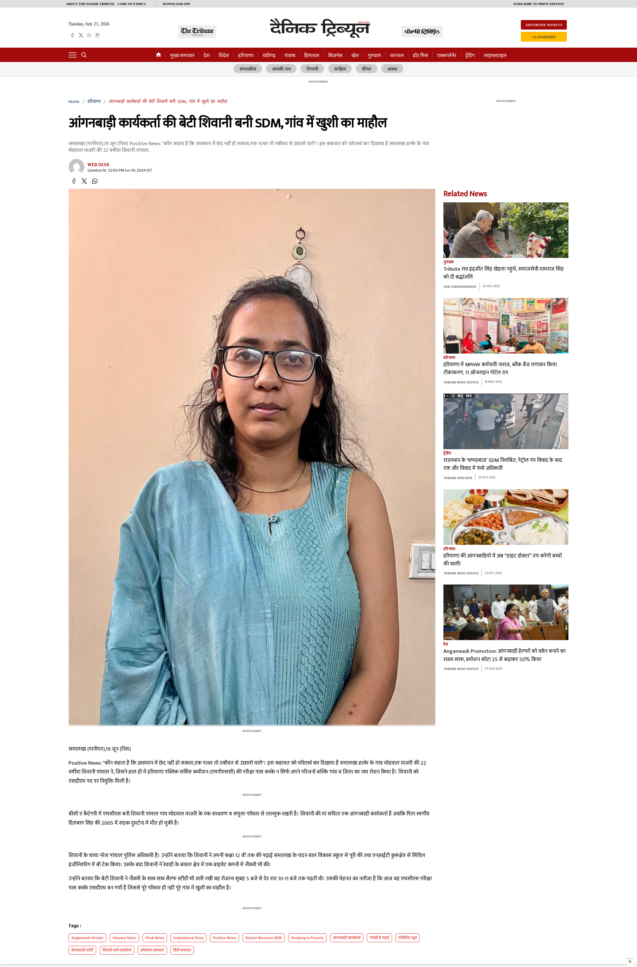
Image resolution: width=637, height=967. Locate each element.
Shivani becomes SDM (263, 938)
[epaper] (97, 35)
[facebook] (72, 35)
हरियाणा (246, 55)
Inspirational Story (188, 938)
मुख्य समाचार (182, 55)
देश (206, 55)
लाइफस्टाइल (495, 55)
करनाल (397, 55)
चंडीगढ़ (268, 55)
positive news (224, 938)
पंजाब (289, 55)
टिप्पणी (313, 68)
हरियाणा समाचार (152, 950)
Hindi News (154, 938)
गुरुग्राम (374, 55)
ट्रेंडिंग (470, 55)
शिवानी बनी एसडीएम (117, 950)
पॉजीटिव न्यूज (407, 938)
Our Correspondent (459, 287)
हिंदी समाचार (182, 950)
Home (74, 101)
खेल (355, 55)
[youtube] (89, 35)
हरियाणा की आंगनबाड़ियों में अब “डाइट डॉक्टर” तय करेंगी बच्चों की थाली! (502, 560)
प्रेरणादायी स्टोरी (82, 950)
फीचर (366, 68)
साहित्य (340, 68)
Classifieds (543, 37)
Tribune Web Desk (457, 478)
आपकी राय (282, 68)
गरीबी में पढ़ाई (379, 938)
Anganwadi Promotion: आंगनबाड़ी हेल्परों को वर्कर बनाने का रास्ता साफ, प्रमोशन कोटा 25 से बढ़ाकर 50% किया (504, 656)
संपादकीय (249, 68)
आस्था (391, 68)
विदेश (224, 55)
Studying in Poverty (307, 938)
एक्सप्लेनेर (446, 55)
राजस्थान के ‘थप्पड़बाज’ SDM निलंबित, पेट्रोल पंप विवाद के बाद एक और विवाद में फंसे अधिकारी (502, 464)
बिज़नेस (335, 55)
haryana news (124, 938)
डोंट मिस (420, 55)
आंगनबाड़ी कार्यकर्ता (347, 938)
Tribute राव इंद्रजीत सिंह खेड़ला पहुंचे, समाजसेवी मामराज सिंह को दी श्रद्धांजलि (503, 273)
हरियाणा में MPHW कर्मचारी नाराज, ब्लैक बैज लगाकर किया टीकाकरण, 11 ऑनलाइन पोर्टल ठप (500, 369)
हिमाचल (311, 55)
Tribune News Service (461, 382)
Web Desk (99, 165)
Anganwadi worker (87, 938)
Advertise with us (544, 25)
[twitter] (81, 35)
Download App (176, 4)
